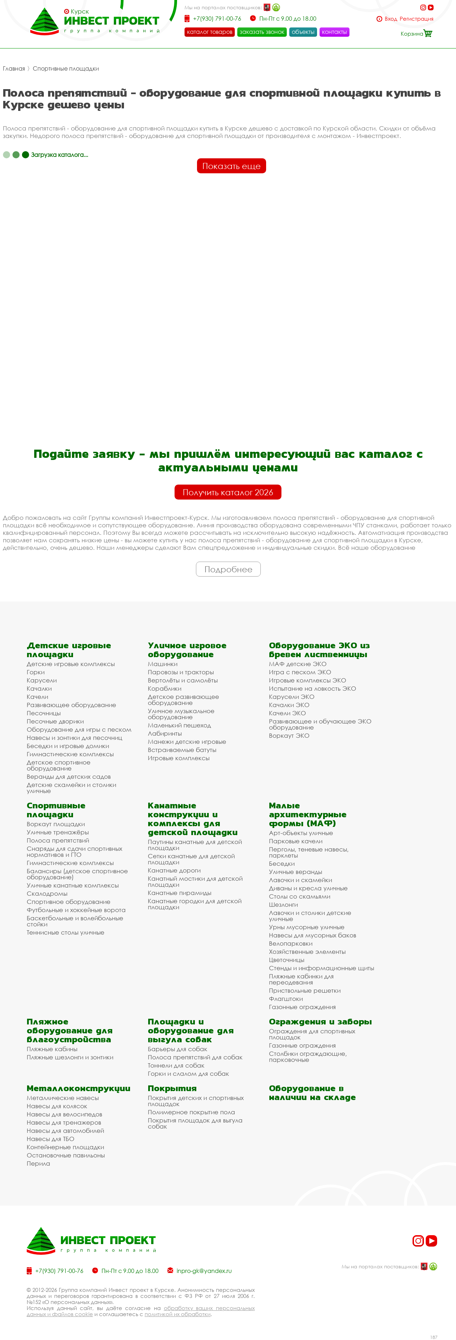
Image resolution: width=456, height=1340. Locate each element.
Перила (38, 1163)
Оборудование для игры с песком (79, 729)
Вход (391, 19)
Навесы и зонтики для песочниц (74, 738)
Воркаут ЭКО (289, 735)
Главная (14, 68)
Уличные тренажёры (58, 832)
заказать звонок (262, 31)
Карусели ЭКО (292, 697)
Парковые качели (295, 841)
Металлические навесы (63, 1098)
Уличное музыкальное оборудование (181, 714)
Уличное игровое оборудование (187, 650)
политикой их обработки (178, 1314)
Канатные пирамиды (179, 893)
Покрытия (172, 1088)
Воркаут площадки (56, 824)
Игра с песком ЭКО (300, 672)
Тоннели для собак (176, 1065)
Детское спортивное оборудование (58, 765)
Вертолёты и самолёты (183, 680)
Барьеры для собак (177, 1049)
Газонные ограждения (302, 1007)
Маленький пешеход (179, 725)
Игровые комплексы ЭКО (307, 680)
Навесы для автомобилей (65, 1130)
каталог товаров (209, 31)
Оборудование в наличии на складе (312, 1092)
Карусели (42, 680)
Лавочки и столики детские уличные (310, 916)
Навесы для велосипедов (64, 1114)
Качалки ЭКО (289, 705)
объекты (303, 31)
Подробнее (228, 569)
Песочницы (44, 713)
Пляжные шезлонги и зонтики (70, 1057)
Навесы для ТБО (50, 1139)
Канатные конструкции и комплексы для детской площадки (193, 819)
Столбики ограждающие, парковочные (308, 1056)
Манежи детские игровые (187, 741)
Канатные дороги (174, 870)
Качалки (39, 688)
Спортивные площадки (66, 68)
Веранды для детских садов (69, 776)
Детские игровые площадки (69, 650)
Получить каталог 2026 (228, 492)
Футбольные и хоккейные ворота (76, 910)
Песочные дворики (55, 721)
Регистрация (417, 19)
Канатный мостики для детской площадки (195, 881)
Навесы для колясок (57, 1106)
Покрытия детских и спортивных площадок (196, 1101)
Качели (37, 697)
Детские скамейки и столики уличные (71, 788)
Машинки (162, 664)
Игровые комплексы (178, 758)
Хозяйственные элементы (307, 951)
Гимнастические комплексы (70, 754)
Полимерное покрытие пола (191, 1112)
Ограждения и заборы (320, 1021)
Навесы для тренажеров (64, 1122)
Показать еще (231, 166)
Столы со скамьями (299, 896)
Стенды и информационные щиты (321, 968)
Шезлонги (283, 904)
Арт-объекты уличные (301, 833)
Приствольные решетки (305, 990)
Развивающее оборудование (71, 705)
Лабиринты (165, 733)
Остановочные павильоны (66, 1155)
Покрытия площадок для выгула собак (195, 1123)
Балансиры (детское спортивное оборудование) (77, 874)
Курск (80, 11)
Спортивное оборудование (68, 902)
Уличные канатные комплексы (73, 885)
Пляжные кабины (52, 1049)
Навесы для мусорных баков (312, 935)
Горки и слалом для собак (188, 1073)
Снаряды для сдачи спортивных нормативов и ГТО (74, 851)
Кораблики (164, 688)
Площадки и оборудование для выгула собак (191, 1030)
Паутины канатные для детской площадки (195, 845)
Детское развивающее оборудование (183, 700)
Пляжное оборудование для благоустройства (70, 1030)
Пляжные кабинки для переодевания (301, 979)
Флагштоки (286, 999)
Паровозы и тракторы (181, 672)
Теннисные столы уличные (65, 932)
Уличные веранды (295, 872)
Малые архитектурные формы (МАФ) (308, 814)
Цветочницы (286, 960)
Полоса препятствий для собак (195, 1057)
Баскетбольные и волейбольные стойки (75, 921)
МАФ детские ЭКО (298, 664)
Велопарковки (290, 943)
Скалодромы (47, 893)
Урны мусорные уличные (306, 927)
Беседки (282, 863)
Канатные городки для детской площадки (195, 904)
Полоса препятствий (58, 840)
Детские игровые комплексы (71, 664)
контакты (334, 31)
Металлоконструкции (78, 1088)
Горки (36, 672)
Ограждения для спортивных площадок (312, 1034)
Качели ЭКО (287, 713)
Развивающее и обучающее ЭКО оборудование (320, 724)
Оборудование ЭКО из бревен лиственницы (319, 650)
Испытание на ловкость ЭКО (312, 688)
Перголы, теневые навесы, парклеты (309, 852)
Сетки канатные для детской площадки (191, 859)
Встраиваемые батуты (182, 750)
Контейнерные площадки (65, 1147)
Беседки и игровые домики (68, 746)
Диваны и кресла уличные (308, 888)
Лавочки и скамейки (300, 880)
